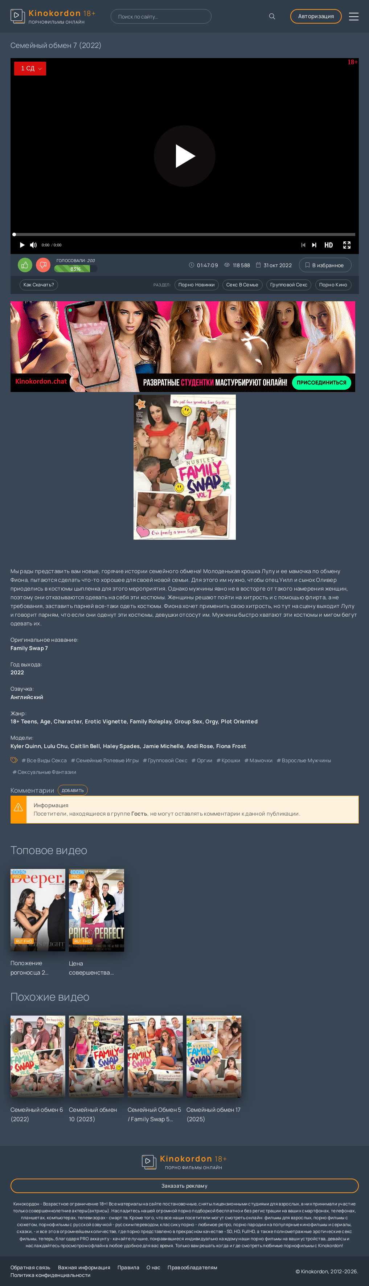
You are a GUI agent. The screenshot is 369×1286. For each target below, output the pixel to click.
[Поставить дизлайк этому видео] (43, 265)
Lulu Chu (55, 746)
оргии (205, 760)
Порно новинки (197, 284)
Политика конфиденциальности (51, 1274)
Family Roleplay (151, 721)
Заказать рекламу (184, 1185)
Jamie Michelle (163, 746)
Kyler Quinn (26, 746)
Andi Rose (199, 746)
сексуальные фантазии (47, 771)
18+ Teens (24, 721)
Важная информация (84, 1267)
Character (68, 721)
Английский (27, 697)
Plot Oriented (239, 721)
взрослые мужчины (306, 760)
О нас (154, 1267)
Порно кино (333, 284)
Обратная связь (31, 1267)
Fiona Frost (231, 746)
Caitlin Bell (85, 746)
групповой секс (168, 760)
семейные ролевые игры (107, 760)
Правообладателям (192, 1267)
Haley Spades (121, 746)
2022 (17, 672)
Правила (128, 1267)
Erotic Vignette (106, 721)
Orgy (211, 721)
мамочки (261, 760)
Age (45, 721)
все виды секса (47, 760)
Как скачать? (39, 284)
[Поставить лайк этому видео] (25, 265)
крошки (231, 760)
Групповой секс (288, 284)
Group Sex (188, 721)
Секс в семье (242, 284)
